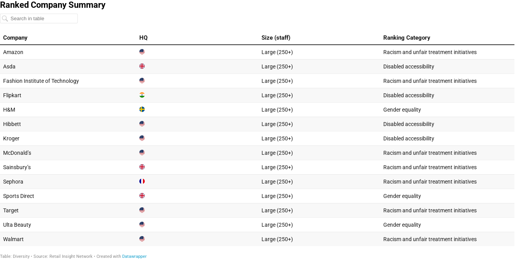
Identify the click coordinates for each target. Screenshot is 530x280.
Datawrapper (134, 256)
